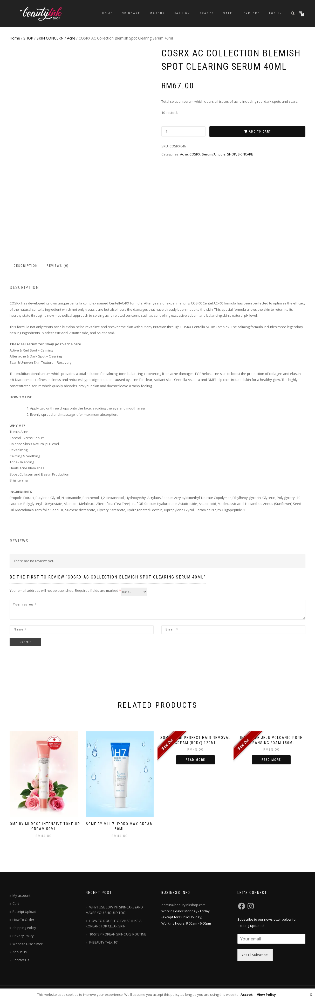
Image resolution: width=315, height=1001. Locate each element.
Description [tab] (26, 266)
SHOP (28, 38)
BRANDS (207, 13)
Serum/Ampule (213, 154)
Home (107, 13)
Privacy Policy (23, 935)
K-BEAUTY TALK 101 (104, 942)
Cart (15, 903)
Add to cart (260, 131)
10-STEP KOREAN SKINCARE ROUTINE (117, 934)
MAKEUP (157, 13)
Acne (71, 38)
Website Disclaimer (27, 943)
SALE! (228, 13)
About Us (19, 952)
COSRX (194, 154)
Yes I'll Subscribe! (255, 954)
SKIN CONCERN (50, 38)
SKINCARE (131, 13)
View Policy (266, 994)
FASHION (182, 13)
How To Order (23, 919)
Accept (247, 994)
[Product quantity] (183, 131)
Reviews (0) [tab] (58, 266)
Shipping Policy (24, 927)
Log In (275, 13)
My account (21, 895)
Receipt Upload (24, 911)
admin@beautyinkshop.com (183, 904)
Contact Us (20, 960)
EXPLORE (251, 13)
